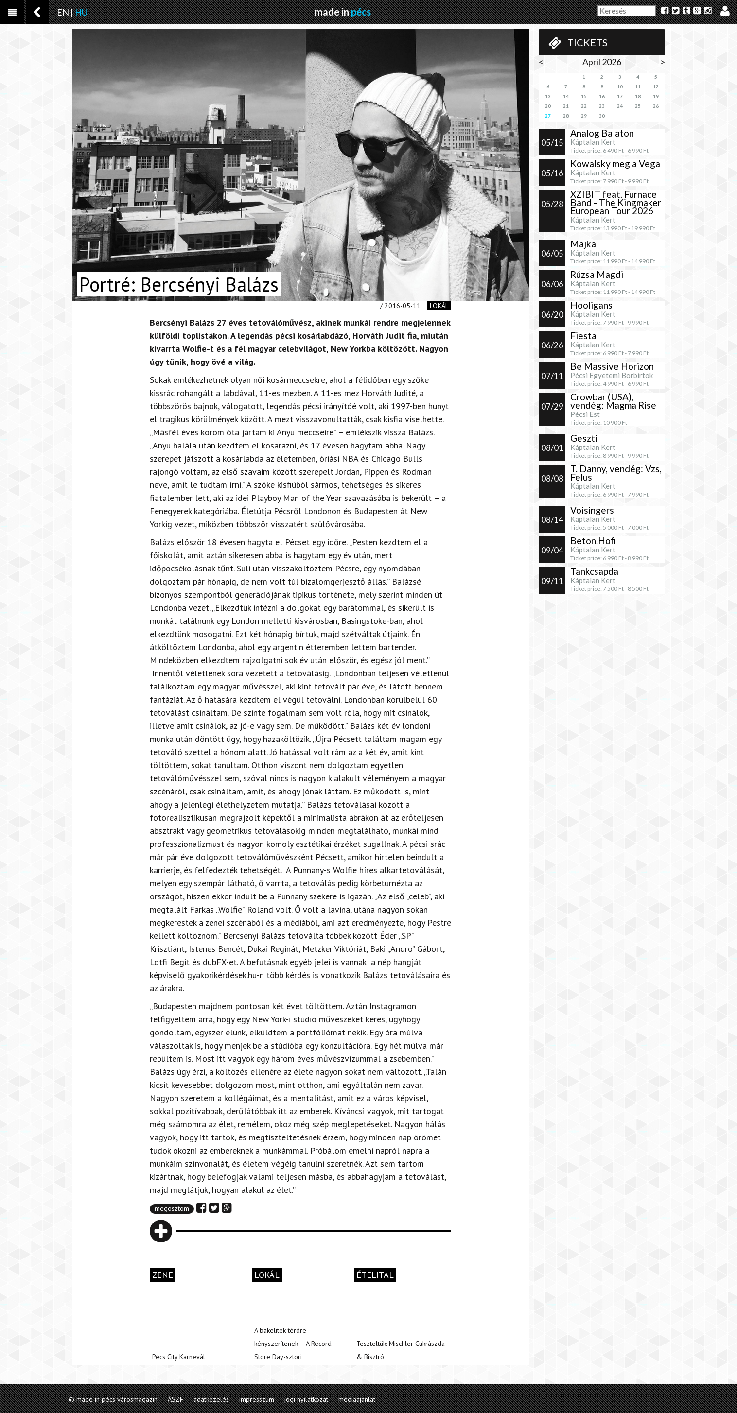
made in (343, 11)
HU (81, 12)
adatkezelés (211, 1399)
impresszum (256, 1399)
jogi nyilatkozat (306, 1399)
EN (63, 12)
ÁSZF (175, 1399)
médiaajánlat (356, 1399)
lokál (439, 305)
